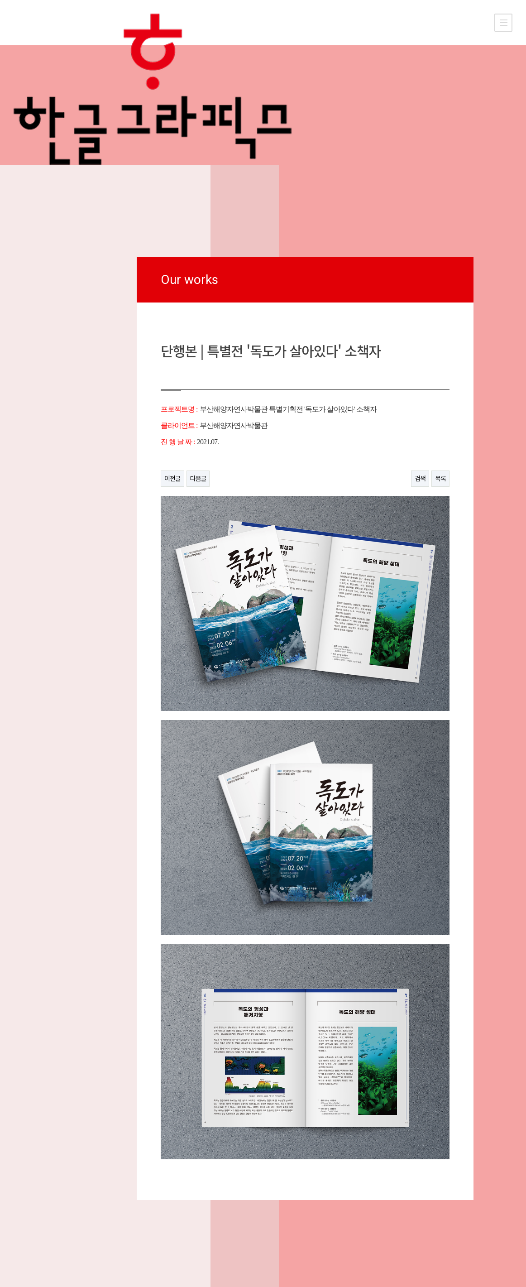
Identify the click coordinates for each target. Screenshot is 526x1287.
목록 (440, 478)
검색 (420, 478)
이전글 (172, 478)
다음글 (198, 478)
